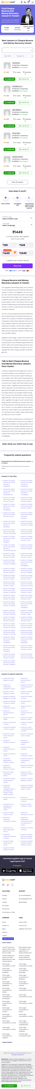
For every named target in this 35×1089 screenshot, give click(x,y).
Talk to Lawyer (7, 942)
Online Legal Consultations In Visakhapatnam (24, 1023)
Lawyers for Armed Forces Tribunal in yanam (8, 735)
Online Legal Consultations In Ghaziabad (24, 970)
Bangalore (20, 56)
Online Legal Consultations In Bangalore (24, 977)
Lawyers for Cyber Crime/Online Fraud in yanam (27, 729)
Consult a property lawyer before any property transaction (25, 957)
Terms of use (23, 925)
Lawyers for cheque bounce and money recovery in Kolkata (26, 632)
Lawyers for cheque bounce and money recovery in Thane (26, 647)
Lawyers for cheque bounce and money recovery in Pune (26, 577)
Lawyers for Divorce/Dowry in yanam (26, 680)
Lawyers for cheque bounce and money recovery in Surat (9, 514)
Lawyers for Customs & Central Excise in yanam (27, 687)
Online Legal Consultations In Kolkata (7, 990)
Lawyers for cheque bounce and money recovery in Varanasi (9, 632)
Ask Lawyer (5, 905)
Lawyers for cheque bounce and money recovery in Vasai (9, 584)
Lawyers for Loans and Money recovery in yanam (27, 774)
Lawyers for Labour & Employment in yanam (27, 760)
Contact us (5, 925)
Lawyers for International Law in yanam (9, 749)
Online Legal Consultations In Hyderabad (7, 983)
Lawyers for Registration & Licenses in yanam (8, 760)
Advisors (4, 932)
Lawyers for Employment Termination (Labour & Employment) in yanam (27, 821)
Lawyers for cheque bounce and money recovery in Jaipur (26, 590)
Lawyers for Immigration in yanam (25, 742)
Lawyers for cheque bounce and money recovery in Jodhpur (9, 597)
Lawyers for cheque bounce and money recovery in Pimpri (9, 656)
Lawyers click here (8, 938)
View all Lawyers (17, 182)
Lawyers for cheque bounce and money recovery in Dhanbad (9, 531)
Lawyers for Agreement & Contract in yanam (9, 767)
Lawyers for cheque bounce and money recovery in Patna (9, 499)
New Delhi (7, 56)
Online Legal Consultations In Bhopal (7, 1016)
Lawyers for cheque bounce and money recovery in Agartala (9, 612)
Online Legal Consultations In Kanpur (24, 1009)
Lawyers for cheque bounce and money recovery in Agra (26, 612)
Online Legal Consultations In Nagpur (7, 1003)
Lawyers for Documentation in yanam (8, 712)
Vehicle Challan (7, 1042)
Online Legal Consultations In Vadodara (24, 1029)
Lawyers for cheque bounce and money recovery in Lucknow (9, 625)
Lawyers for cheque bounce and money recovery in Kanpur (9, 619)
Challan (4, 902)
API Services (5, 909)
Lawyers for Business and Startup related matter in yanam (27, 787)
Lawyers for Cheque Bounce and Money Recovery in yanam (27, 836)
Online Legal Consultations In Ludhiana (7, 1036)
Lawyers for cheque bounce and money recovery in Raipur (26, 499)
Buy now (17, 266)
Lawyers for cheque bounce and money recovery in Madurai (9, 662)
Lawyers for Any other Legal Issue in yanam (9, 829)
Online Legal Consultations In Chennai (24, 983)
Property (4, 895)
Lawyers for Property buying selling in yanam (9, 780)
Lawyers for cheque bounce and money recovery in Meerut (26, 625)
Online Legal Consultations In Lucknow (7, 1009)
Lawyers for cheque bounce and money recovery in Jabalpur (9, 562)
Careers (4, 935)
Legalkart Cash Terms (25, 929)
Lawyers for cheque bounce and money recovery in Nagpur (26, 570)
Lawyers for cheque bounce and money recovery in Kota (26, 538)
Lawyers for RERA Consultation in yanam (8, 843)
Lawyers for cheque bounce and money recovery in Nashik (9, 577)
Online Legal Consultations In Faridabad (7, 970)
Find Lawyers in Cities (8, 912)
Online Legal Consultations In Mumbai (7, 977)
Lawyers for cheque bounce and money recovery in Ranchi (26, 531)
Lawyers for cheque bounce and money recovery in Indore (26, 555)
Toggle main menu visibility (33, 2)
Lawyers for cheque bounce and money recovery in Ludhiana (9, 590)
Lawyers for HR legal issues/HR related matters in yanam (27, 843)
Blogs (3, 929)
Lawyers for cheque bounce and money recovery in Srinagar (27, 523)
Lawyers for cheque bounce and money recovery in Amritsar (27, 584)
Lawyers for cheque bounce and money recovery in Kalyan (9, 570)
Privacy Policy (23, 922)
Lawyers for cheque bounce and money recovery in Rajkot (26, 506)
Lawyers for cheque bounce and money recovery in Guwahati (27, 656)
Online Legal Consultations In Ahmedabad (7, 996)
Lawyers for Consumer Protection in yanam (27, 799)
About (4, 922)
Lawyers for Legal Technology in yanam (8, 774)
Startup (4, 899)
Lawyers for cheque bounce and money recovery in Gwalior (9, 555)
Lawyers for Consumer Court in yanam (26, 712)
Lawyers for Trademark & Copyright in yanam (9, 687)
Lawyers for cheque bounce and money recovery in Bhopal (26, 546)
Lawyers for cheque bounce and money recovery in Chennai (9, 604)
